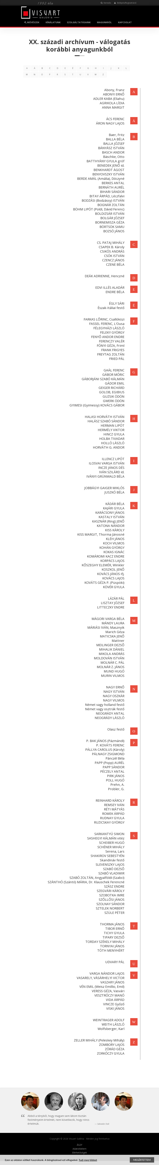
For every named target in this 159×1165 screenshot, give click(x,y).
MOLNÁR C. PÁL (112, 662)
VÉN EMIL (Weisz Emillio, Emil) (101, 986)
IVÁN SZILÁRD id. (111, 472)
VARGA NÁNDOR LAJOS (106, 973)
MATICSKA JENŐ (111, 636)
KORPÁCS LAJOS (112, 561)
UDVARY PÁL (114, 962)
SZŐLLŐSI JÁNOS (111, 899)
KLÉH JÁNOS (114, 539)
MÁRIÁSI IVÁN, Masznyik (105, 627)
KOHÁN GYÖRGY (111, 547)
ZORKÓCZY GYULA (110, 1053)
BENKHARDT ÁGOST (108, 170)
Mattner (117, 640)
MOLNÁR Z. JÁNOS (110, 667)
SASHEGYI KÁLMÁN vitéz (105, 838)
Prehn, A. (117, 784)
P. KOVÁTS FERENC (110, 745)
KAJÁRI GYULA (113, 508)
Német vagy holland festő (104, 704)
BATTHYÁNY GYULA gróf (105, 161)
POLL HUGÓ (114, 780)
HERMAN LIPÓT (112, 425)
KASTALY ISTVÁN (111, 517)
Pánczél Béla (114, 758)
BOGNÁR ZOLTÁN (110, 205)
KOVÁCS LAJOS (113, 578)
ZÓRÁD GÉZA (114, 1049)
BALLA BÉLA (114, 139)
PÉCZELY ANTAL (112, 771)
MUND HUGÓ (113, 671)
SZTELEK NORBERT (109, 908)
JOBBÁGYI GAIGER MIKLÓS (104, 488)
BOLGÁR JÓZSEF (112, 218)
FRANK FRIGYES (112, 350)
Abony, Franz (114, 90)
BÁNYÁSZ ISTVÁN (111, 148)
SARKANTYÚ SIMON (109, 834)
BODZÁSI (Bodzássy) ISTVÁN (102, 200)
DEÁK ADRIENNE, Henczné (104, 276)
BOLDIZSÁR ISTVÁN (109, 213)
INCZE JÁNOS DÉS (111, 467)
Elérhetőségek (79, 1153)
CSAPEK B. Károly (111, 247)
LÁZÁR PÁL (116, 598)
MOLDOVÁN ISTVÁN (108, 658)
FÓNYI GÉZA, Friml (110, 345)
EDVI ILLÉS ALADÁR (109, 287)
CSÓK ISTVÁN (114, 256)
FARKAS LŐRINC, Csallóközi (103, 319)
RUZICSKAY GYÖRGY (109, 822)
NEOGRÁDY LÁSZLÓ (109, 718)
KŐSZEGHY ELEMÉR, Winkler (102, 565)
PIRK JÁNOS (115, 776)
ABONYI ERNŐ (113, 94)
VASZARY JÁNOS (112, 982)
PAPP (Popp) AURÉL (109, 763)
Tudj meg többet (88, 1160)
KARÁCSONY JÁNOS (109, 512)
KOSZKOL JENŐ (112, 569)
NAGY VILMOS (113, 700)
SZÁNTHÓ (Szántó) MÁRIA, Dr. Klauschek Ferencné (85, 882)
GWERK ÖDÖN (113, 401)
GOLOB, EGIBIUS (111, 392)
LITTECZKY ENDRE (110, 607)
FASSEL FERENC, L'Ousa (106, 323)
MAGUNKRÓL (104, 22)
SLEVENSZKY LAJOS (109, 864)
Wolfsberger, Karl (110, 1029)
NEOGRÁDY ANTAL (109, 713)
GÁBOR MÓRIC (113, 374)
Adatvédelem (79, 1149)
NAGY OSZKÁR (113, 696)
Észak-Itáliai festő (110, 308)
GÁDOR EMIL (114, 383)
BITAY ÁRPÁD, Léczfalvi (106, 196)
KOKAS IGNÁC (113, 552)
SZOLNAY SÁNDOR (110, 904)
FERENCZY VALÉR (111, 341)
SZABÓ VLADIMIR (111, 873)
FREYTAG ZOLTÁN (110, 354)
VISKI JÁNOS (115, 1008)
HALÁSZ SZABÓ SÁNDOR (105, 421)
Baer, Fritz (116, 135)
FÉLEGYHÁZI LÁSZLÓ (108, 328)
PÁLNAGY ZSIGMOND (107, 754)
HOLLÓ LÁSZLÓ (112, 443)
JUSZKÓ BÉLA (114, 492)
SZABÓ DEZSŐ (113, 869)
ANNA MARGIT (113, 107)
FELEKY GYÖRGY (112, 332)
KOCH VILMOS (113, 543)
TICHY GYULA (113, 933)
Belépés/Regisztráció (125, 2)
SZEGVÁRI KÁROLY (110, 891)
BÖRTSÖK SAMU (111, 227)
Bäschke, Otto (113, 157)
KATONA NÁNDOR (110, 525)
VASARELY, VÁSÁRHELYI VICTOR (100, 978)
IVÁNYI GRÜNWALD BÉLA (105, 476)
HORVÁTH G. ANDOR (108, 447)
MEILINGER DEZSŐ (110, 645)
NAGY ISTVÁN (113, 691)
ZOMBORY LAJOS (111, 1044)
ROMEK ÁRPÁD (113, 813)
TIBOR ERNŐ (114, 928)
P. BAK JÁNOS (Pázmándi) (105, 741)
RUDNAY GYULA (112, 818)
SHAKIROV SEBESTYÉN (107, 856)
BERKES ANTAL (112, 183)
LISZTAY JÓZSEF (112, 603)
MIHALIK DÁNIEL (111, 649)
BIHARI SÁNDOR (112, 192)
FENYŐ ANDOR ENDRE (107, 337)
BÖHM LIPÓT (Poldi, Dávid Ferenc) (98, 209)
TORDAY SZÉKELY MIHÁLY (104, 941)
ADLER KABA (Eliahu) (108, 98)
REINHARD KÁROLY (109, 800)
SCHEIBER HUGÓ (111, 842)
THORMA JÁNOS (111, 924)
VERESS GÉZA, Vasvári (107, 991)
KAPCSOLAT (125, 22)
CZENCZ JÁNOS (113, 260)
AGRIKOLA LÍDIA (111, 103)
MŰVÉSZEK (31, 22)
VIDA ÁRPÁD (114, 1000)
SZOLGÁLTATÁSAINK (79, 22)
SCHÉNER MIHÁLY (110, 847)
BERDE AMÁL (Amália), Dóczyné (100, 178)
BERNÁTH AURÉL (111, 187)
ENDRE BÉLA (114, 292)
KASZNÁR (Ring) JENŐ (108, 521)
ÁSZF (79, 1145)
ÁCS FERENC (115, 119)
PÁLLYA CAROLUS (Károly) (104, 749)
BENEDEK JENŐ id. (110, 165)
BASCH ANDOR (113, 152)
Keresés (106, 2)
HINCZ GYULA (113, 434)
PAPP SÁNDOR (113, 767)
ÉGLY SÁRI (116, 303)
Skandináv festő (111, 860)
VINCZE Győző (113, 1004)
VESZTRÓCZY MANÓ (109, 995)
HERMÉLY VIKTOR (110, 430)
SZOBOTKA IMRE (111, 895)
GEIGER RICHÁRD (111, 388)
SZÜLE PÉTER (114, 912)
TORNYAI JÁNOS (112, 946)
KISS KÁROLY (114, 530)
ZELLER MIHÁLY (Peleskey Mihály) (98, 1040)
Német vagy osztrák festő (104, 709)
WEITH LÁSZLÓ (112, 1024)
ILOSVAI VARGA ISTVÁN (106, 463)
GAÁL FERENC (113, 370)
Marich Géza (114, 632)
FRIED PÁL (116, 359)
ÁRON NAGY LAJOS (109, 123)
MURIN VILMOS (112, 675)
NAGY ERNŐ (115, 687)
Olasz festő (115, 729)
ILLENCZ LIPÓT (112, 459)
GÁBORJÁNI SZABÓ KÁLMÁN (102, 379)
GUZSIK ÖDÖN (113, 396)
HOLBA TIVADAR (111, 438)
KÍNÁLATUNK (53, 22)
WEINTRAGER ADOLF (108, 1020)
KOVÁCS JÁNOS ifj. (110, 574)
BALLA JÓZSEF (113, 143)
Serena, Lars (114, 851)
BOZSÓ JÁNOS (113, 231)
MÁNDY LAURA (112, 623)
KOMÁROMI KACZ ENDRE (105, 556)
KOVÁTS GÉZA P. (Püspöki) (104, 582)
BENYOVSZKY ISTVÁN (108, 174)
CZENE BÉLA (115, 264)
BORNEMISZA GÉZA (109, 222)
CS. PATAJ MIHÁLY (110, 242)
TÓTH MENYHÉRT (110, 950)
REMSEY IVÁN (114, 805)
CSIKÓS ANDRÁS (112, 251)
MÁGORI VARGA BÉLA (107, 619)
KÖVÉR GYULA (113, 587)
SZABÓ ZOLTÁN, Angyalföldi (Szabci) (96, 877)
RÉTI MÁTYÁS (113, 809)
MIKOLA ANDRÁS (111, 654)
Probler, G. (116, 789)
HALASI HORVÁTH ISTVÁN (104, 417)
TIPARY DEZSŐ (113, 937)
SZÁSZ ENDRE (114, 886)
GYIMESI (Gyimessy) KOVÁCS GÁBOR (96, 405)
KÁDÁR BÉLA (114, 504)
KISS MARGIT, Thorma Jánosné (100, 534)
